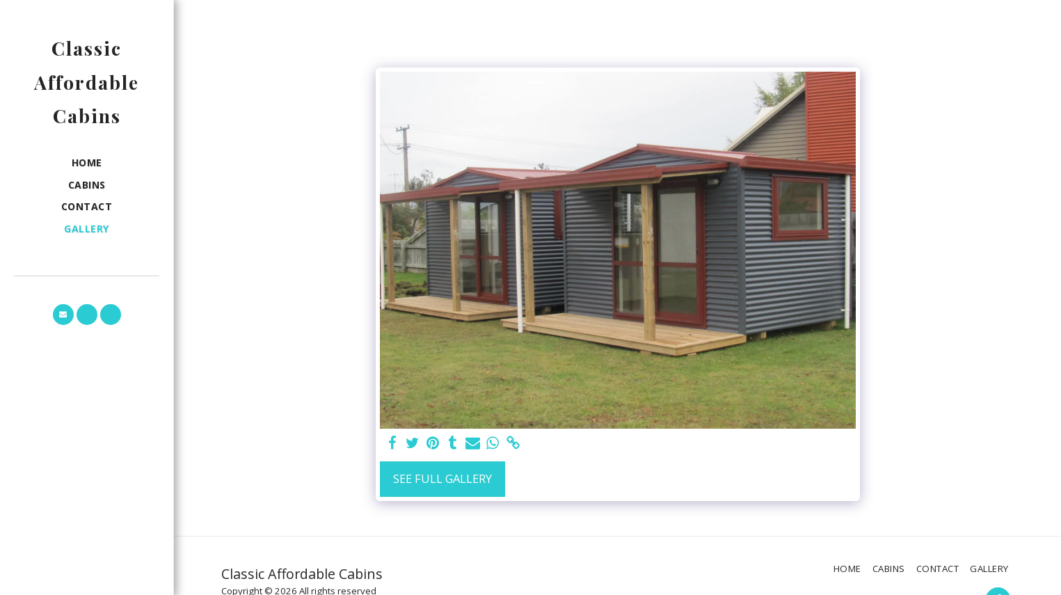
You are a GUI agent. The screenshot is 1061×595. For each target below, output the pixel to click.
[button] (63, 314)
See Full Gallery (442, 478)
